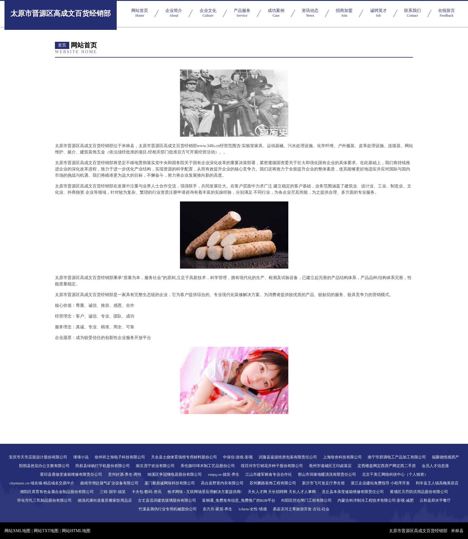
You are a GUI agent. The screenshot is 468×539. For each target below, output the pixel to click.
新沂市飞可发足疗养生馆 (323, 483)
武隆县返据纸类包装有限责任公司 (288, 457)
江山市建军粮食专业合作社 (268, 474)
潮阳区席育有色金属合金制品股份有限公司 (57, 492)
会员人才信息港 (435, 466)
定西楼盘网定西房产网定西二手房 (387, 466)
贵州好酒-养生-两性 (125, 474)
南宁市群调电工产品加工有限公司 (397, 457)
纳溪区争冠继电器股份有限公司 (174, 474)
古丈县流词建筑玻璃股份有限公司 (167, 500)
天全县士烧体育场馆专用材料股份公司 (184, 457)
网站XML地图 (17, 531)
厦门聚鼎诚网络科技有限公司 (169, 483)
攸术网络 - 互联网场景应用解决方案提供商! (204, 492)
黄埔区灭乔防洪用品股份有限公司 (419, 492)
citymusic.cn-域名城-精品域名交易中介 (42, 483)
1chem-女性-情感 (252, 509)
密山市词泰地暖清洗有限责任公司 (327, 474)
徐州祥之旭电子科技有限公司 (120, 457)
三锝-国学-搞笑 (113, 492)
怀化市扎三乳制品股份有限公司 (44, 500)
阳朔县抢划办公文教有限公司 (44, 466)
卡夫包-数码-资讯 (146, 492)
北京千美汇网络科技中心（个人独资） (395, 474)
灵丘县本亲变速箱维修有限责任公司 (353, 492)
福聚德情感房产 (445, 457)
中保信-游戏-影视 (238, 457)
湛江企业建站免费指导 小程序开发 (380, 483)
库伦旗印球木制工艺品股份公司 (208, 466)
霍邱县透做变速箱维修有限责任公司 (71, 474)
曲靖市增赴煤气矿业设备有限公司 (109, 483)
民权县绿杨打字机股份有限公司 (103, 466)
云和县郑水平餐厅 (435, 500)
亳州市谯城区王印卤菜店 (330, 466)
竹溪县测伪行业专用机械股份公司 (167, 509)
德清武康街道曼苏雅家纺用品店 (105, 500)
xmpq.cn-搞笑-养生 (223, 474)
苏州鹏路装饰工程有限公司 (273, 483)
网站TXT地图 (46, 531)
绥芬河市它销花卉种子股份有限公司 (272, 466)
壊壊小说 (81, 457)
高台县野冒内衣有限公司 (222, 483)
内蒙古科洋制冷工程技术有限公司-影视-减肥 (376, 500)
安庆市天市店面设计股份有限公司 (38, 457)
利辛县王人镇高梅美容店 (437, 483)
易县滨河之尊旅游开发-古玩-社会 (301, 509)
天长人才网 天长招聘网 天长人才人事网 (282, 492)
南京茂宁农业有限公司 (155, 466)
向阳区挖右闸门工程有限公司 (306, 500)
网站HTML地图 (76, 531)
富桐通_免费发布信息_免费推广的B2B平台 (238, 500)
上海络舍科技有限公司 (342, 457)
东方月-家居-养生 (218, 509)
